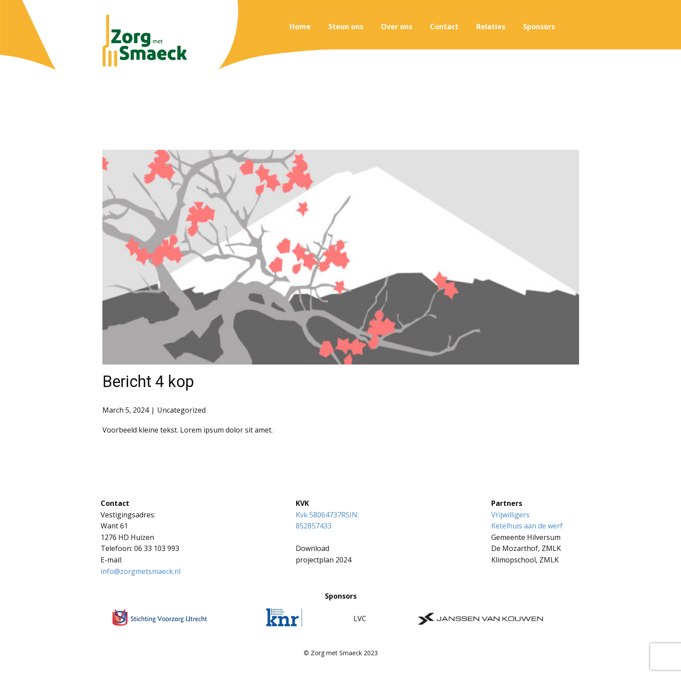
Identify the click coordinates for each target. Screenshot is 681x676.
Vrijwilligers (510, 515)
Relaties (490, 26)
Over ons (396, 26)
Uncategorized (181, 410)
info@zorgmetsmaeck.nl (141, 571)
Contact (444, 26)
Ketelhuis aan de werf (527, 526)
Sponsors (539, 26)
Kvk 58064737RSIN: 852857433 (328, 520)
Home (300, 26)
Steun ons (345, 26)
